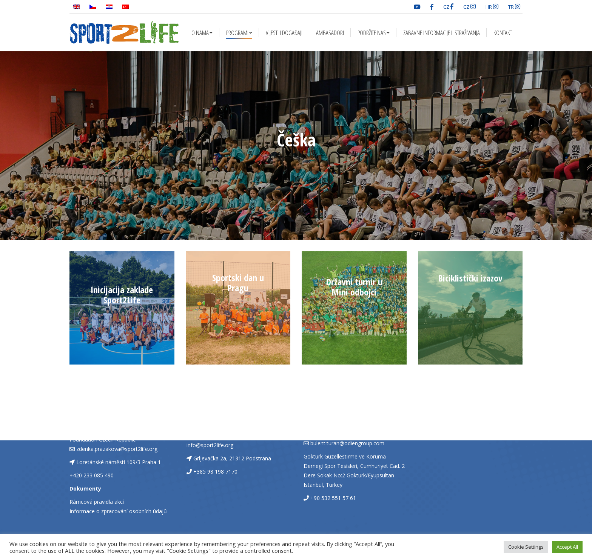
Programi (300, 158)
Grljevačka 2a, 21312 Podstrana (232, 458)
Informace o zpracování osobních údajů (118, 511)
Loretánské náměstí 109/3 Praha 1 (118, 462)
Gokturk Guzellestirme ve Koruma (345, 456)
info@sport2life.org (210, 445)
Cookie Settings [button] (526, 546)
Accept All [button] (567, 546)
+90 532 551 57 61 (333, 498)
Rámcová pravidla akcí (96, 501)
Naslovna (271, 158)
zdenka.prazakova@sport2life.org (116, 448)
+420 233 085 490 (91, 475)
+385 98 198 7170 (215, 471)
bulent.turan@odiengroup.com (347, 443)
